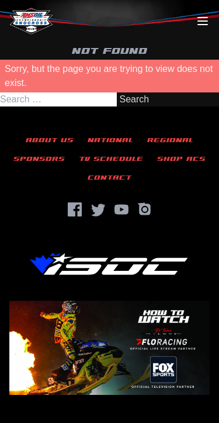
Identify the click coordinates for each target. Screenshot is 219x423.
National (110, 140)
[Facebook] (75, 209)
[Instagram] (145, 209)
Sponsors (39, 159)
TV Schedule (111, 159)
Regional (170, 140)
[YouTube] (121, 209)
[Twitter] (98, 209)
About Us (50, 140)
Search (134, 99)
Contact (109, 178)
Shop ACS (181, 159)
